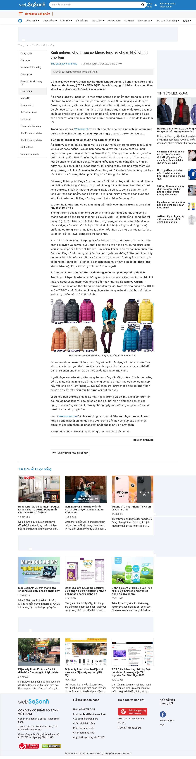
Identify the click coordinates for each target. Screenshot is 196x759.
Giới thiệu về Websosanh (131, 718)
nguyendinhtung (143, 439)
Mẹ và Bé (97, 20)
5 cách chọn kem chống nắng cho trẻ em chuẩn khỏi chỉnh (171, 205)
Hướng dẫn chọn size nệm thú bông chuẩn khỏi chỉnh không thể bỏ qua (171, 174)
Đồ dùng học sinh (30, 154)
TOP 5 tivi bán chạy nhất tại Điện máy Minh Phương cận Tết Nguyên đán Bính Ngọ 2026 (131, 672)
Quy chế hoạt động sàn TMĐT (89, 737)
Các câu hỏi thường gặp (85, 718)
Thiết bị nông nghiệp (31, 140)
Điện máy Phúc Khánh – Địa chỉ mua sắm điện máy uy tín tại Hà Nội (84, 672)
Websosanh (81, 129)
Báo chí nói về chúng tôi (31, 82)
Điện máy (65, 20)
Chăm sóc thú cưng (31, 126)
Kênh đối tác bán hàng (129, 728)
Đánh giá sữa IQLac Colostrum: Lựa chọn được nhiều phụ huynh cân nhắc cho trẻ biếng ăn (85, 590)
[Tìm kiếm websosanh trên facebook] (163, 714)
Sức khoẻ (129, 20)
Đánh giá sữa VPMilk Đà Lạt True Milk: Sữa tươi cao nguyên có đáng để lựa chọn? (132, 590)
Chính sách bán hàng (84, 723)
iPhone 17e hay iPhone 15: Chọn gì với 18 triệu (131, 508)
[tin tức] (20, 21)
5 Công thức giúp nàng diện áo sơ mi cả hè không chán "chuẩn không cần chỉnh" (170, 190)
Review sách (114, 20)
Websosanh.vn (68, 416)
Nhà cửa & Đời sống (166, 20)
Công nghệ (31, 20)
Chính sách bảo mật (83, 732)
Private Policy (167, 720)
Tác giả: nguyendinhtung (64, 63)
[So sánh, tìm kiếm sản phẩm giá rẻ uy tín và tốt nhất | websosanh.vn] (32, 5)
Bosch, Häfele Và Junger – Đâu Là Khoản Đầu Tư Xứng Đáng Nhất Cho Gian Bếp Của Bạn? (39, 509)
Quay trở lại (73, 452)
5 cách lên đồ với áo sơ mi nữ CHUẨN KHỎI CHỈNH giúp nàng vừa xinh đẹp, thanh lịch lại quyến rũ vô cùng (170, 157)
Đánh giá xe (144, 20)
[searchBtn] (143, 5)
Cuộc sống (48, 20)
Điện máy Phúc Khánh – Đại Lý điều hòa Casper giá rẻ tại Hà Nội (38, 671)
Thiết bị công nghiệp (31, 133)
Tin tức (36, 45)
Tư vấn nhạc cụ (29, 112)
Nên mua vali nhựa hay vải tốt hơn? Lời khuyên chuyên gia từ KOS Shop (84, 509)
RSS (162, 725)
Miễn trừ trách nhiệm (84, 728)
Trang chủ (23, 45)
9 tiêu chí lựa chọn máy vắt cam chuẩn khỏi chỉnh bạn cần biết (170, 219)
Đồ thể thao (82, 20)
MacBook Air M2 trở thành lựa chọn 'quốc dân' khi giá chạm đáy (39, 589)
